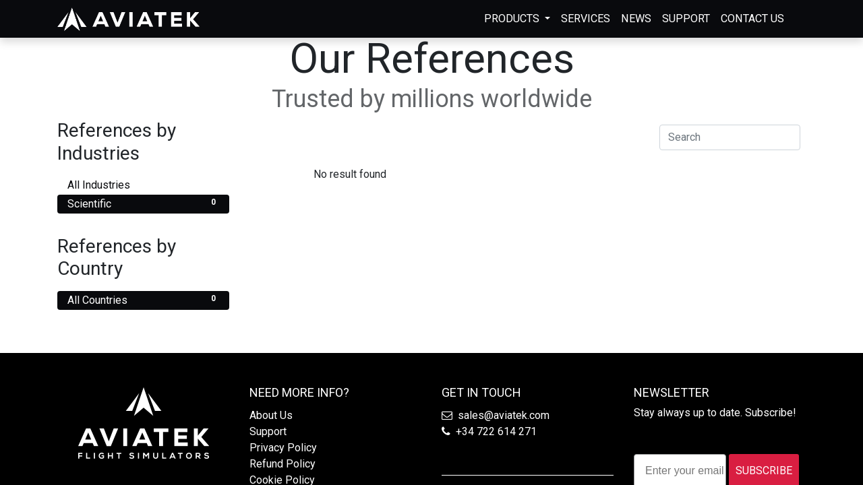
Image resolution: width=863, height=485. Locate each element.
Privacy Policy (283, 447)
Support (268, 431)
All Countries (143, 299)
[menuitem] (586, 18)
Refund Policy (282, 463)
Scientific (143, 203)
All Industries (143, 184)
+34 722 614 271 (496, 431)
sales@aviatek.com (503, 415)
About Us (271, 415)
